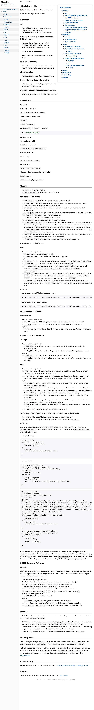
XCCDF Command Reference (74, 65)
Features (65, 11)
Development (66, 72)
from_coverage (72, 56)
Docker (64, 70)
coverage (71, 60)
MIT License (64, 667)
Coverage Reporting (71, 22)
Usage (64, 44)
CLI (66, 13)
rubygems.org (24, 647)
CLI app (67, 37)
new (69, 63)
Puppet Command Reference (74, 58)
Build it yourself (70, 42)
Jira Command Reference (73, 53)
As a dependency (70, 39)
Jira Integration (70, 25)
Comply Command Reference (74, 49)
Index (21, 1)
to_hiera (70, 68)
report (69, 51)
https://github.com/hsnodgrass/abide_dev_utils (73, 657)
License (65, 77)
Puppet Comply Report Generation (76, 27)
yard (63, 671)
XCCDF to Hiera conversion (74, 20)
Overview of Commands (73, 46)
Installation (66, 34)
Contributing (66, 75)
